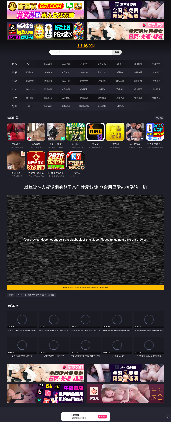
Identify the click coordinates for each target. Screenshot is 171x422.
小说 (14, 97)
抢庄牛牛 (156, 64)
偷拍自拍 (48, 80)
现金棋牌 (138, 64)
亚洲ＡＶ (30, 72)
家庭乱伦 (48, 97)
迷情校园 (102, 97)
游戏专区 (84, 64)
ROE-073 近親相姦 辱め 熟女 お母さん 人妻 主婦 (36, 295)
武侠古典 (84, 97)
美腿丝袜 (102, 89)
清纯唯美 (120, 89)
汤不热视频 (84, 106)
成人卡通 (66, 80)
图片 (14, 89)
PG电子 (30, 64)
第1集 (11, 295)
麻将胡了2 (102, 64)
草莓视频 (66, 106)
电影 (14, 80)
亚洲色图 (48, 89)
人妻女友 (66, 97)
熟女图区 (138, 89)
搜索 (117, 52)
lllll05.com (85, 46)
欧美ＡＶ (66, 72)
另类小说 (120, 97)
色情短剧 (120, 106)
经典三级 (120, 80)
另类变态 (156, 80)
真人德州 (48, 64)
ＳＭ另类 (156, 72)
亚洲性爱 (30, 80)
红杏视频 (102, 106)
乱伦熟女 (138, 80)
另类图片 (156, 89)
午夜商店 (48, 106)
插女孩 (30, 106)
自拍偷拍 (48, 72)
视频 (14, 72)
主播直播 (138, 72)
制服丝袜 (102, 80)
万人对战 (66, 64)
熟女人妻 (102, 72)
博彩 (14, 63)
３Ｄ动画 (84, 72)
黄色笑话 (138, 97)
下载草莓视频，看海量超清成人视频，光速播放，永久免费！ (113, 287)
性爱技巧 (156, 97)
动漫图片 (84, 89)
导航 (14, 106)
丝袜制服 (120, 72)
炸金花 (120, 64)
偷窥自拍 (30, 89)
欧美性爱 (84, 80)
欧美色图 (66, 89)
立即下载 (102, 416)
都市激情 (30, 97)
